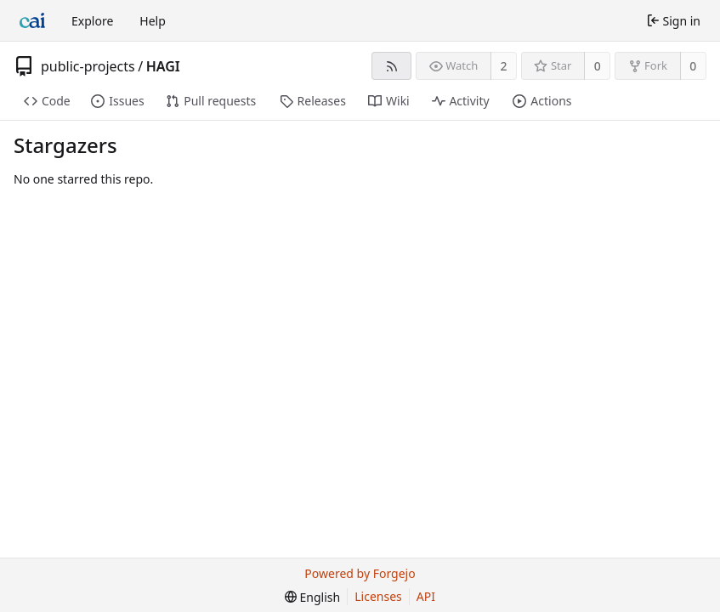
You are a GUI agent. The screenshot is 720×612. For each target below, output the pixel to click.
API (426, 596)
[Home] (32, 20)
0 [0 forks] (692, 66)
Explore (92, 21)
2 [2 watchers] (504, 66)
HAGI (163, 66)
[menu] (312, 597)
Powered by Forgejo (359, 573)
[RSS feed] (391, 66)
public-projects (88, 66)
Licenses (378, 596)
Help (152, 21)
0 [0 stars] (597, 66)
